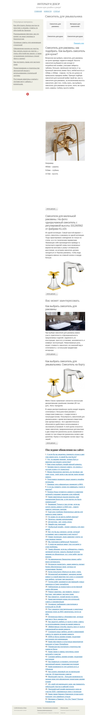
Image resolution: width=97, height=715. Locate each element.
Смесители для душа (75, 36)
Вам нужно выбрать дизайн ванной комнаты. (64, 464)
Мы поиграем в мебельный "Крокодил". (63, 542)
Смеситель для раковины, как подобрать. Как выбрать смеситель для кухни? (65, 51)
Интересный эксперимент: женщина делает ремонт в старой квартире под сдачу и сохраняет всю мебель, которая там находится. (64, 576)
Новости (48, 11)
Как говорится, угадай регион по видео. (63, 597)
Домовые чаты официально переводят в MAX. (65, 484)
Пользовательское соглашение (50, 707)
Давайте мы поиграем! (57, 524)
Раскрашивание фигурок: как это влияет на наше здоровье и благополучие (26, 36)
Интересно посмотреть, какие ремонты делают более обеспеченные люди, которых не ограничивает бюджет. (65, 566)
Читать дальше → (52, 209)
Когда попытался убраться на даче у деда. (64, 572)
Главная (38, 11)
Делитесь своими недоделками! (60, 519)
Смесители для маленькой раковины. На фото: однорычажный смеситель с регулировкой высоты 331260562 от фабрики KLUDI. (64, 222)
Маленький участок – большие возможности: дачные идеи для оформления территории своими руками (65, 679)
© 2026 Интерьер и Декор (20, 707)
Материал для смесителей (75, 25)
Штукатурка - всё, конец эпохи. (60, 522)
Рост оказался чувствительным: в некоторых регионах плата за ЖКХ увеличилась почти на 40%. (64, 611)
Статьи (56, 11)
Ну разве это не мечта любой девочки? (63, 517)
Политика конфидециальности (44, 710)
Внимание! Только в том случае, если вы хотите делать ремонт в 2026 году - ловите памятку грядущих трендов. (62, 506)
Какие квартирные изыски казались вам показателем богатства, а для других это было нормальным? (63, 499)
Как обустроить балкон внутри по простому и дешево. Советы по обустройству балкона (26, 28)
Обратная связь (64, 707)
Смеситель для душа (55, 36)
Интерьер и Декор (48, 4)
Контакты (39, 707)
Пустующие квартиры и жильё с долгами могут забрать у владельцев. (26, 81)
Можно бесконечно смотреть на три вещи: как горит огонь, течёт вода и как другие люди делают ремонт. (64, 474)
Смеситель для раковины (55, 25)
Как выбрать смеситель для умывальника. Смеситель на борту (65, 363)
